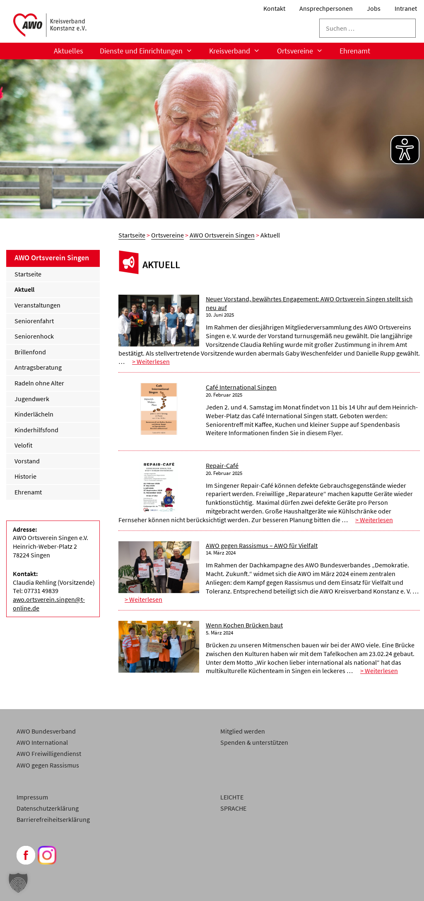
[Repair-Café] (158, 488)
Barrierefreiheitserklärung (53, 819)
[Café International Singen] (158, 410)
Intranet (406, 8)
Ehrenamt (355, 51)
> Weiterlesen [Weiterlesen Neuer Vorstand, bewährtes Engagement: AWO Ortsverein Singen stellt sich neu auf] (151, 361)
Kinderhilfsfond (36, 430)
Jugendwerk (31, 399)
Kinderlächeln (33, 414)
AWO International (42, 742)
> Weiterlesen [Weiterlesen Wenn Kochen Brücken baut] (379, 670)
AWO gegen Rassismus (48, 765)
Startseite (131, 235)
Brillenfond (30, 352)
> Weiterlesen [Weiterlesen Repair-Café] (374, 520)
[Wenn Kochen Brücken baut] (158, 648)
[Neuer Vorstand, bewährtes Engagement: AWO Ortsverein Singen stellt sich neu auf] (158, 322)
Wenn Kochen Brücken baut (244, 625)
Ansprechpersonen (326, 8)
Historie (25, 476)
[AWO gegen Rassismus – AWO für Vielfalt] (158, 568)
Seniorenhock (34, 336)
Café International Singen (241, 387)
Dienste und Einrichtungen (150, 51)
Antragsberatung (38, 367)
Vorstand (27, 461)
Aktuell (24, 289)
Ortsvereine (304, 51)
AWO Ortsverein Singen (222, 235)
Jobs (374, 8)
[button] (18, 883)
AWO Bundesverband (46, 731)
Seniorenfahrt (34, 321)
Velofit (23, 445)
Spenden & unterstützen (254, 742)
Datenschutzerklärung (48, 808)
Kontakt (274, 8)
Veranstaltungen (37, 305)
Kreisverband (238, 51)
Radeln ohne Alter (39, 383)
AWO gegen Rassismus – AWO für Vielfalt (262, 545)
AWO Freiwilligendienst (49, 753)
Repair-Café (222, 465)
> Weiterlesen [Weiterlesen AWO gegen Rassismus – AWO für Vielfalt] (143, 599)
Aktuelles (68, 51)
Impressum (32, 797)
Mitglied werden (242, 731)
